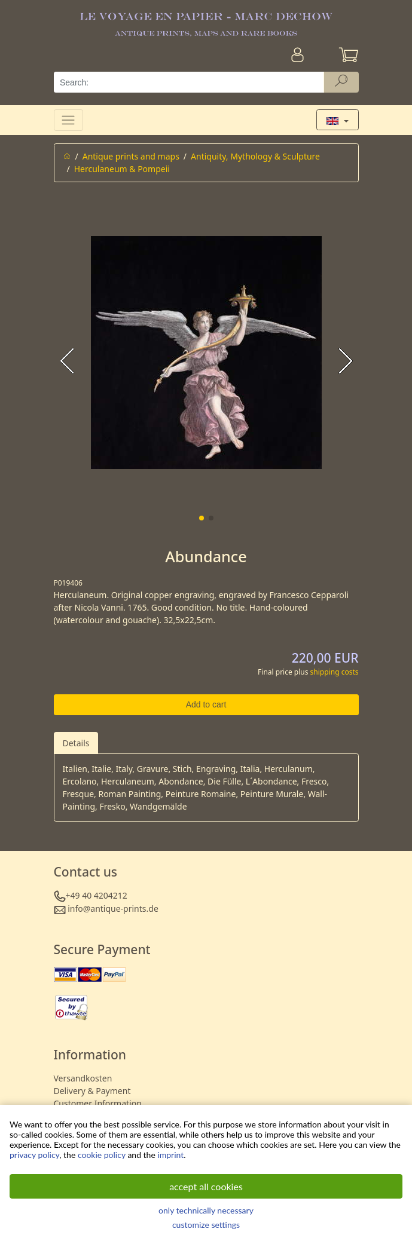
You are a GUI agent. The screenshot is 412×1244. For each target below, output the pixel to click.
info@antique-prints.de (113, 908)
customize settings (206, 1225)
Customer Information (98, 1103)
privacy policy (34, 1155)
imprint (170, 1155)
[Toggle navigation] (68, 119)
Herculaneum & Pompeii (122, 168)
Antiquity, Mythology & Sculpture (255, 156)
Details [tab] (76, 743)
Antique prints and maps (131, 156)
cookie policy (102, 1155)
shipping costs (334, 672)
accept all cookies (206, 1186)
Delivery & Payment (92, 1090)
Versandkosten (83, 1078)
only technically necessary (206, 1210)
